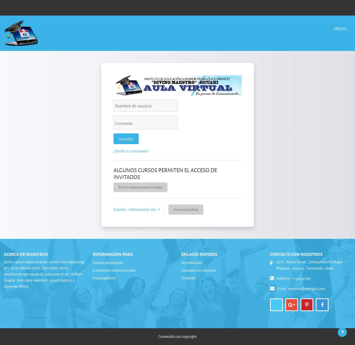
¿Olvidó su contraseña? (131, 151)
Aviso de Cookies (186, 209)
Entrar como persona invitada (140, 187)
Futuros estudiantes (108, 262)
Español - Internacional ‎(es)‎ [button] (135, 209)
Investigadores (104, 278)
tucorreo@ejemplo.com (306, 288)
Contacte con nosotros (198, 270)
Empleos (188, 278)
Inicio (340, 29)
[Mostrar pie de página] (342, 332)
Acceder (126, 139)
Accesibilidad (191, 262)
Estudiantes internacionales (114, 270)
